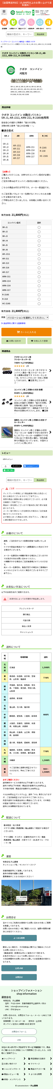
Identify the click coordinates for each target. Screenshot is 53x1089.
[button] (4, 12)
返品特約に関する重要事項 (13, 323)
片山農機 (34, 1085)
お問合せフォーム (19, 1031)
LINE (19, 1039)
